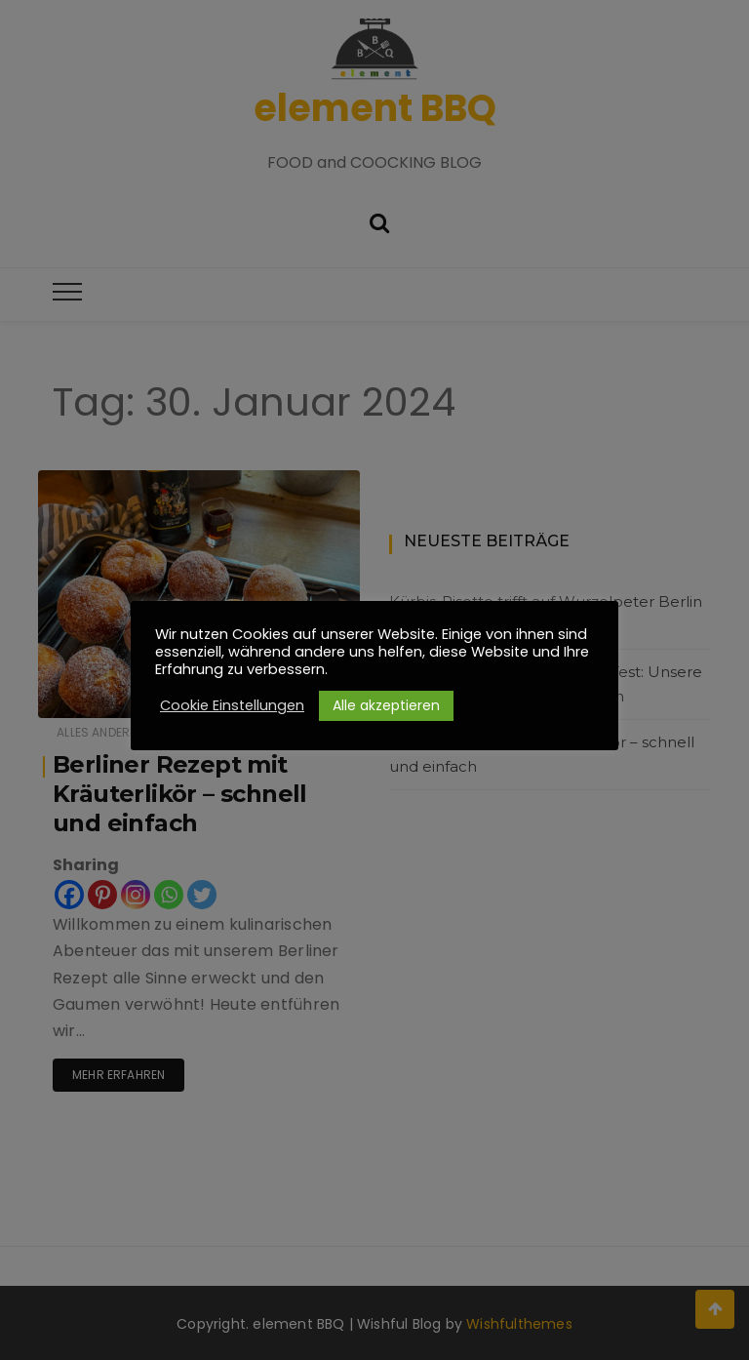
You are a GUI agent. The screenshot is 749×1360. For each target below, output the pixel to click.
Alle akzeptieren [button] (386, 705)
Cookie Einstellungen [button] (232, 705)
